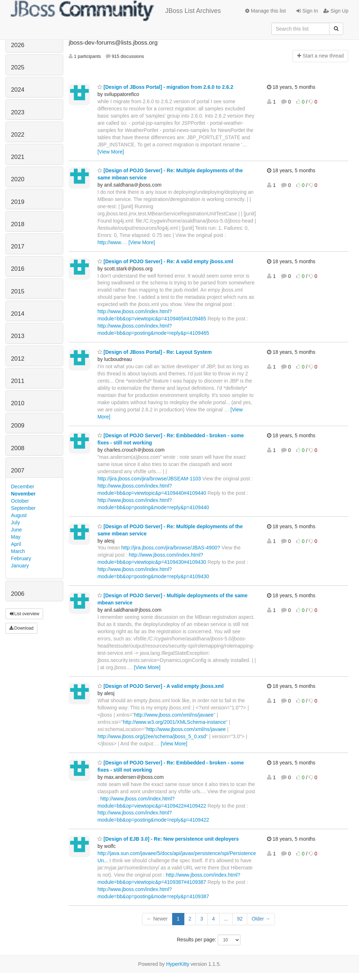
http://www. (109, 242)
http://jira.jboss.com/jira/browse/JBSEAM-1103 (149, 478)
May (15, 537)
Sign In (307, 11)
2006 (17, 593)
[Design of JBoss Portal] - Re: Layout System (154, 352)
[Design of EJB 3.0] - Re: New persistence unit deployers (168, 839)
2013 (17, 336)
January (20, 565)
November (23, 494)
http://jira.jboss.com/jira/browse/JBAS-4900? (170, 548)
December (22, 486)
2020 (17, 179)
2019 (17, 201)
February (21, 558)
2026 (17, 45)
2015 (17, 291)
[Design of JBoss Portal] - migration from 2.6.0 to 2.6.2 (165, 87)
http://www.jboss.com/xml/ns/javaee (173, 715)
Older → (261, 919)
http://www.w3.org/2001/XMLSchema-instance (174, 722)
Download (21, 628)
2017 (17, 246)
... (226, 919)
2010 (17, 403)
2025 (17, 67)
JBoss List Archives (116, 11)
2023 (17, 112)
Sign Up (336, 11)
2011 (17, 381)
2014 (17, 313)
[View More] (110, 152)
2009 (17, 425)
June (16, 530)
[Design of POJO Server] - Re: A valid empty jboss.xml (165, 261)
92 (240, 919)
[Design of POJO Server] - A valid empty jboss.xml (160, 686)
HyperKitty (177, 964)
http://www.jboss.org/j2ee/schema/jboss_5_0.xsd (151, 736)
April (16, 544)
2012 (17, 358)
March (18, 551)
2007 (17, 470)
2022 (17, 134)
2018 (17, 224)
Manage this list (265, 11)
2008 (17, 448)
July (15, 522)
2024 (17, 89)
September (23, 508)
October (20, 501)
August (19, 515)
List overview (24, 613)
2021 (17, 157)
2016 (17, 268)
